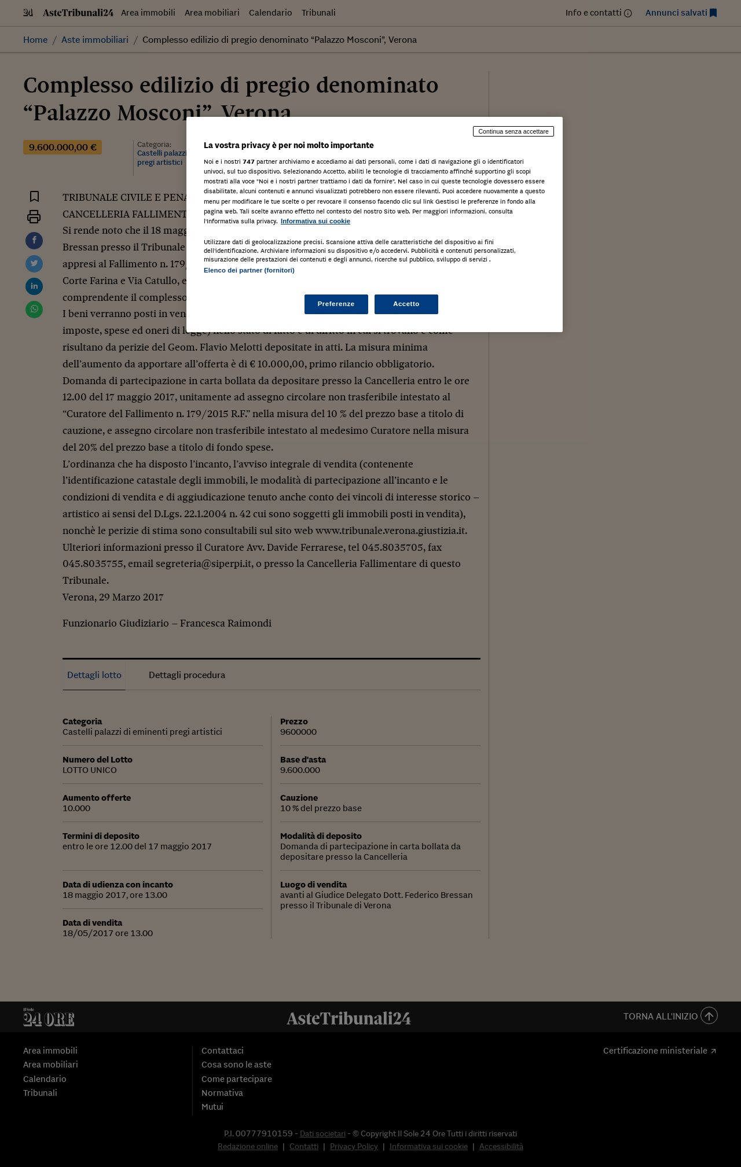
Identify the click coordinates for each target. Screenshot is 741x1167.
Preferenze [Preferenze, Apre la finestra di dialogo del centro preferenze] (336, 303)
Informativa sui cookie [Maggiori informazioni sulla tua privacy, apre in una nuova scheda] (315, 221)
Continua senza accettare (513, 131)
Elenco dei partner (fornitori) (249, 270)
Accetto (406, 303)
